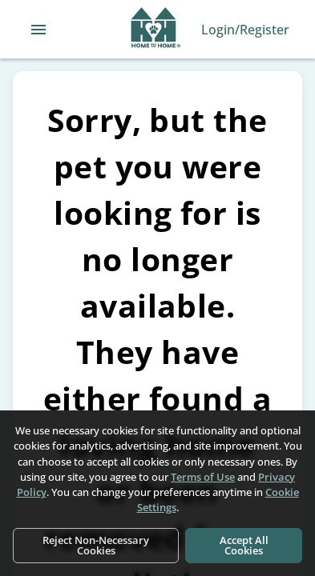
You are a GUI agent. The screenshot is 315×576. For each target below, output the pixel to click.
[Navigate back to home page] (156, 29)
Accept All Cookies (244, 545)
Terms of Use (203, 477)
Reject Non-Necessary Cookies (95, 545)
